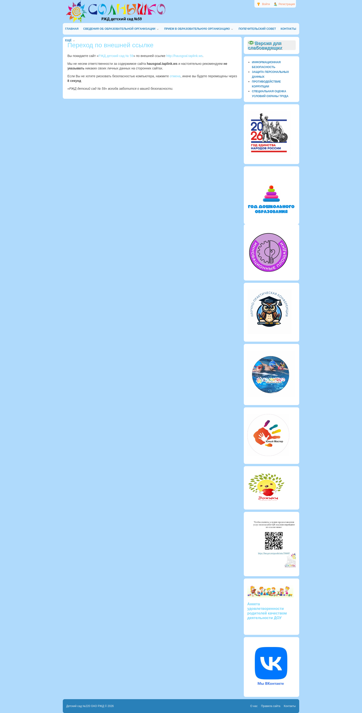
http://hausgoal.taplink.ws (184, 56)
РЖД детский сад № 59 (116, 56)
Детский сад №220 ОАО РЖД (85, 706)
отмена (175, 76)
